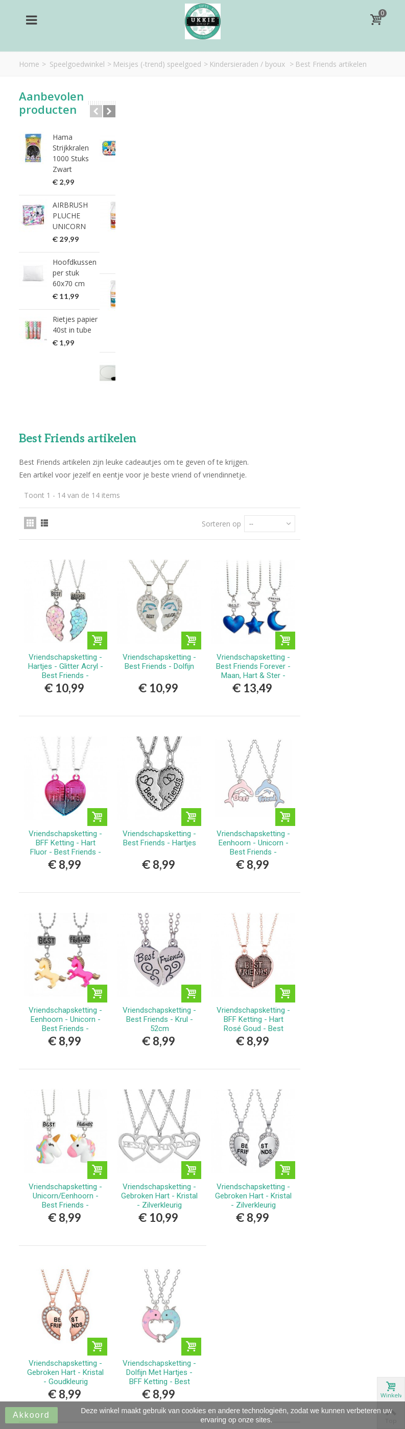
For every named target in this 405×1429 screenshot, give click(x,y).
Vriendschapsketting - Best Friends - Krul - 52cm (250, 662)
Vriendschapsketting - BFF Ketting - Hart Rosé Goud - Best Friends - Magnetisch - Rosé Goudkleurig (341, 672)
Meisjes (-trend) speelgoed (157, 64)
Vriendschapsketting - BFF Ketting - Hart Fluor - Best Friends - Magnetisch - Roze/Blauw (160, 499)
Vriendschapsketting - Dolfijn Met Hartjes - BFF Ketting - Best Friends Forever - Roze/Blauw (250, 1017)
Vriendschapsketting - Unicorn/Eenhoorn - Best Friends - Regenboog (160, 840)
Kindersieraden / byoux (248, 64)
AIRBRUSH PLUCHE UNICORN (70, 215)
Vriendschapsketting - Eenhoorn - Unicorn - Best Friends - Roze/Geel (341, 494)
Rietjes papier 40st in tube (75, 324)
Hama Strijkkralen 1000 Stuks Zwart (71, 153)
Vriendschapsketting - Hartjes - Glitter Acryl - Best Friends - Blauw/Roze (160, 321)
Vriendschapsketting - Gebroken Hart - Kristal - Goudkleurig (160, 1008)
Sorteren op (307, 178)
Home (29, 64)
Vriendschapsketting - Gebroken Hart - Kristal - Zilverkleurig (250, 835)
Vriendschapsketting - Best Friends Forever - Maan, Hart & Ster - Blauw (341, 321)
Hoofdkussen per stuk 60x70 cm (75, 272)
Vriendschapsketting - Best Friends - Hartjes (250, 485)
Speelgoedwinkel (77, 64)
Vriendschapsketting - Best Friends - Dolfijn (250, 312)
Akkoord (31, 1415)
